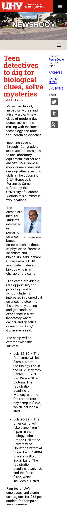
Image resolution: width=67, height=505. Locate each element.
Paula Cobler (57, 59)
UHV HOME (56, 88)
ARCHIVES (55, 72)
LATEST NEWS (54, 80)
